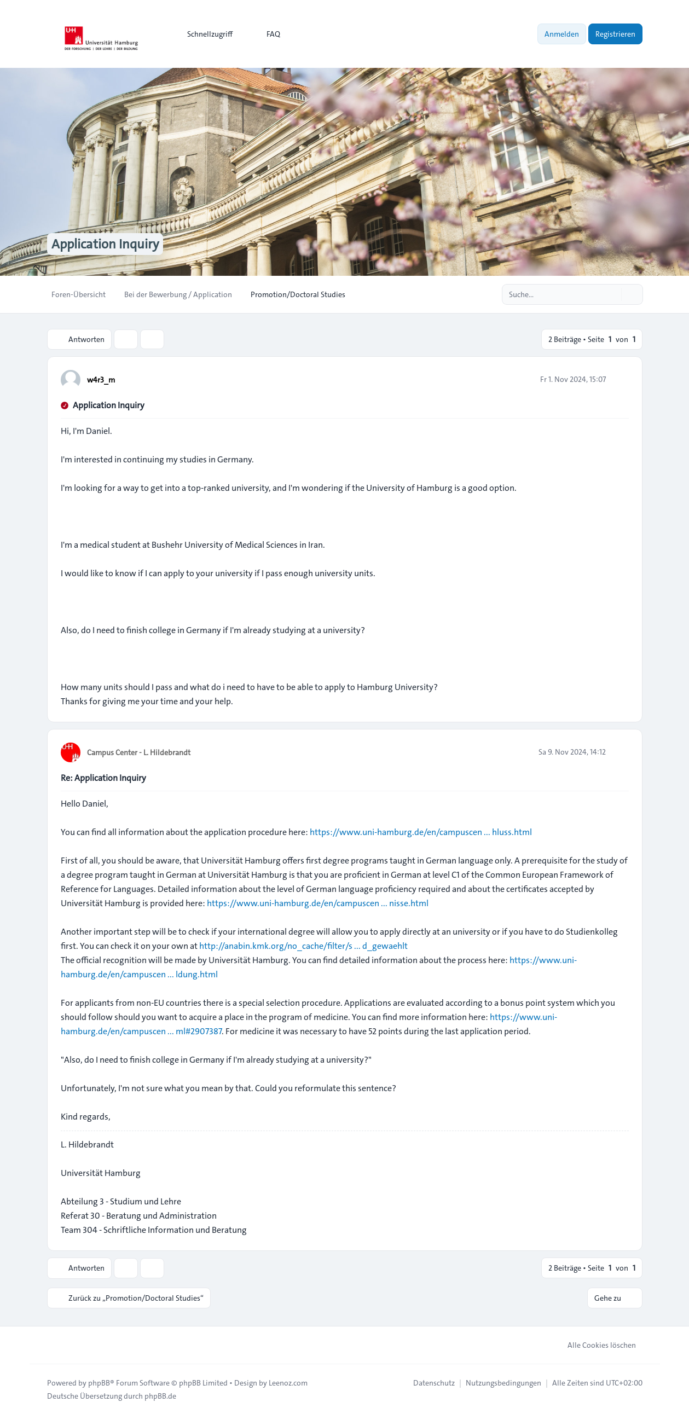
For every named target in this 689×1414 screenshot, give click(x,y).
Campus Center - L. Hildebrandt (138, 752)
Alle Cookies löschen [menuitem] (594, 1344)
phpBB (99, 1382)
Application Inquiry (108, 405)
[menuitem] (205, 34)
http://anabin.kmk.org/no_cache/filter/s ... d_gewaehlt (303, 946)
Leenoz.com (288, 1382)
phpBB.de (160, 1395)
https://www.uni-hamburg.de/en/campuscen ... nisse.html (318, 903)
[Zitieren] (619, 379)
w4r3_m (101, 379)
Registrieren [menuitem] (615, 33)
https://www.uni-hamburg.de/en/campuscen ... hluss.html (421, 832)
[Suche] (612, 294)
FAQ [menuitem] (266, 33)
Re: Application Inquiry (103, 778)
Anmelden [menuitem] (562, 33)
